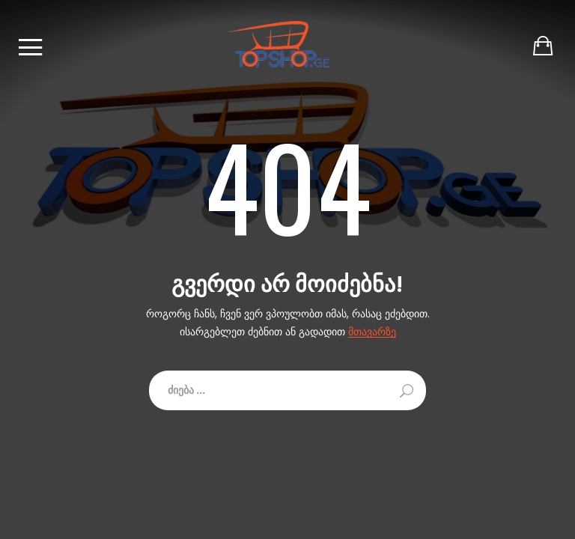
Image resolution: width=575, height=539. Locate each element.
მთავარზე (372, 332)
